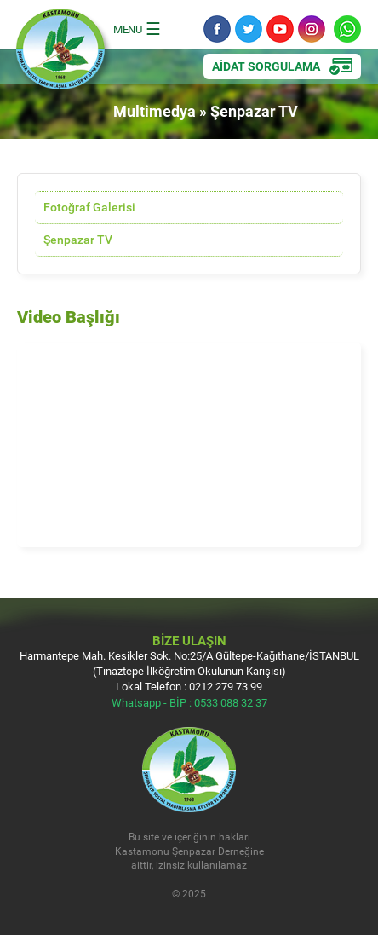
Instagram (311, 29)
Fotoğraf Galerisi (89, 207)
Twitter (248, 29)
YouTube (280, 29)
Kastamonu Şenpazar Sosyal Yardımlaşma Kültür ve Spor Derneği (63, 55)
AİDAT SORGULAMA (266, 66)
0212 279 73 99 (225, 686)
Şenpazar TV (77, 239)
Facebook (217, 29)
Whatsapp (347, 29)
